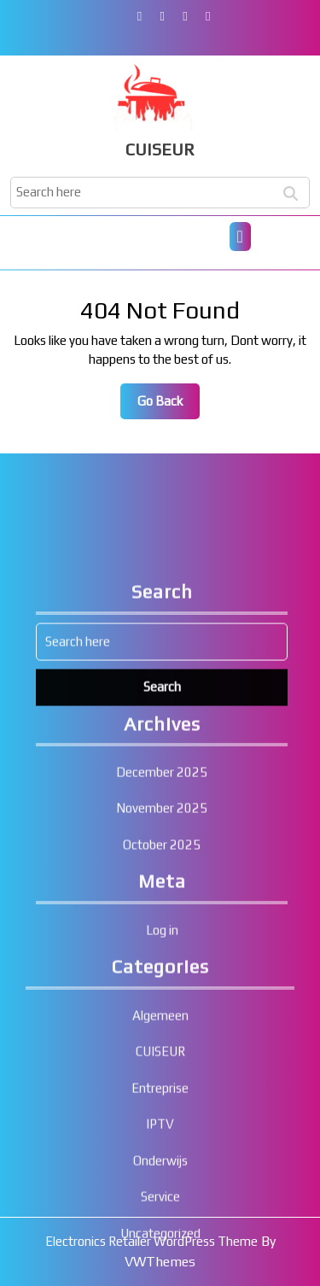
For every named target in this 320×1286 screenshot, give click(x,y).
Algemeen (160, 1201)
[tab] (240, 236)
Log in (162, 1115)
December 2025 (161, 957)
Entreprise (160, 1273)
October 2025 (162, 1030)
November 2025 (161, 994)
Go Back (168, 405)
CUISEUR (160, 149)
